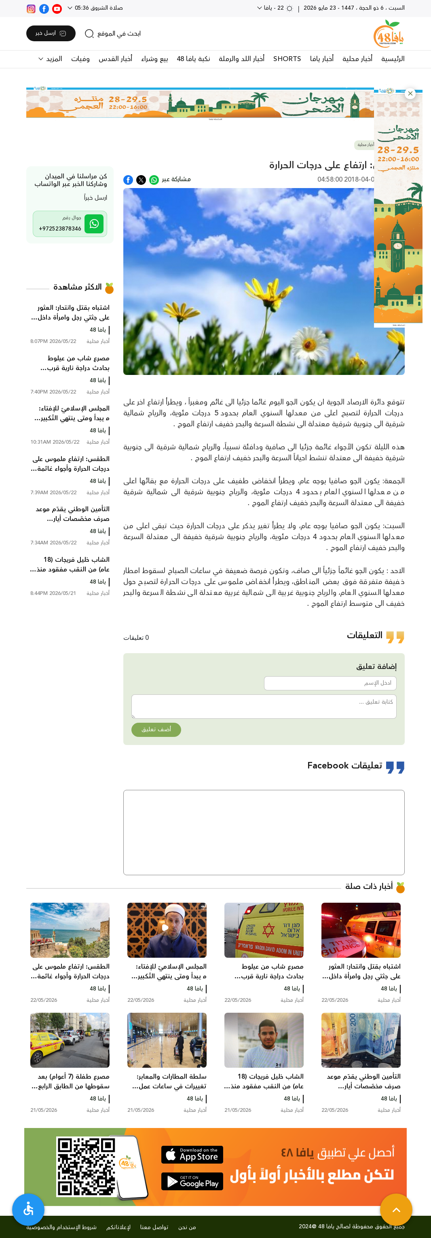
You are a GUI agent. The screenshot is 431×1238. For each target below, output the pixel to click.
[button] (410, 93)
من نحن (187, 1227)
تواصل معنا (154, 1227)
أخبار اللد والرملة (241, 59)
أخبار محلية (357, 59)
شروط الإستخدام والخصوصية (61, 1227)
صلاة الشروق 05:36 (98, 8)
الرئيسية (393, 59)
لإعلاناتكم (118, 1227)
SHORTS (287, 59)
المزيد (53, 59)
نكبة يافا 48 (193, 59)
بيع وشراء (154, 59)
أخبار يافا (322, 59)
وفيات (80, 59)
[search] (112, 33)
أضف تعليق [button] (156, 729)
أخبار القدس (115, 59)
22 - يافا (278, 8)
